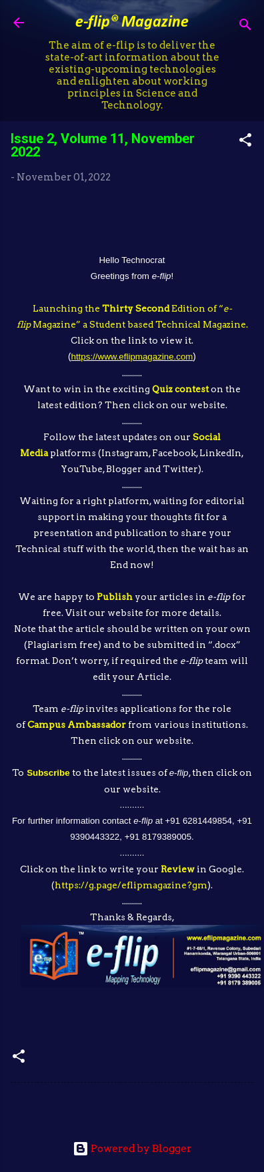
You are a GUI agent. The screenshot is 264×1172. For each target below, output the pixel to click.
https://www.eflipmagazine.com (132, 357)
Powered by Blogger (132, 1149)
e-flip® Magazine (132, 23)
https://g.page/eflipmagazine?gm (131, 885)
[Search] (245, 27)
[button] (245, 142)
